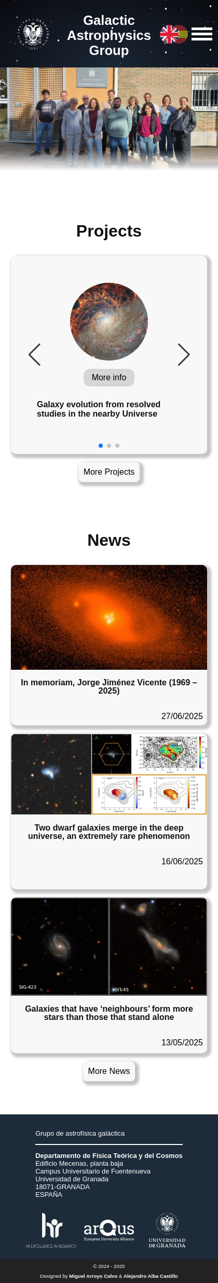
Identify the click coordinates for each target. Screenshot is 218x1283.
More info (109, 377)
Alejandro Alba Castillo (151, 1276)
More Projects (109, 471)
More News (109, 1071)
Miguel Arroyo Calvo (93, 1276)
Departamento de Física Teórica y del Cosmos (109, 1156)
